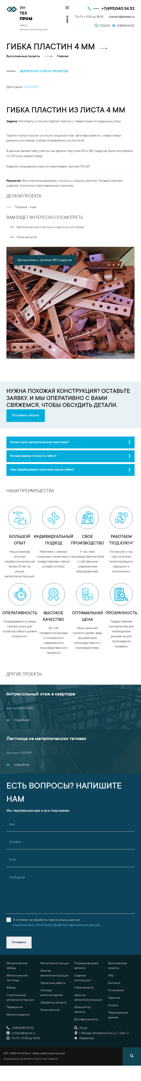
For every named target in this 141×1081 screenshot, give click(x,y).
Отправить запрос (25, 415)
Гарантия (114, 998)
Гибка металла (83, 987)
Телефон (15, 842)
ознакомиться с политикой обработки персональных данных (56, 925)
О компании (116, 990)
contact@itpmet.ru (122, 17)
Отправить (19, 942)
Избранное (84, 1038)
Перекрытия (14, 1007)
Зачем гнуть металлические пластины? (39, 442)
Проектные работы (52, 983)
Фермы (11, 987)
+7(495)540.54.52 (118, 9)
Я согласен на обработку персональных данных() (56, 922)
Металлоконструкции (54, 963)
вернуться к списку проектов (37, 71)
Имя (12, 824)
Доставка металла (86, 1019)
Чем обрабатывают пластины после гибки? (42, 470)
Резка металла (49, 1010)
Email (12, 859)
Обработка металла (53, 1002)
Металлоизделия (17, 1014)
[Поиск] (132, 1056)
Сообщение (17, 877)
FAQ (111, 975)
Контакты (114, 983)
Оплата (113, 1005)
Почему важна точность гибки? (33, 456)
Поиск (80, 1028)
